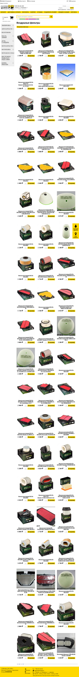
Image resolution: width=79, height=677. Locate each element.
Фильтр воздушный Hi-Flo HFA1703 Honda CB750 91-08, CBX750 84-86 (46, 52)
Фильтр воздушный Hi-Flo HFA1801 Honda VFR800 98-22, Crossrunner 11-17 (25, 402)
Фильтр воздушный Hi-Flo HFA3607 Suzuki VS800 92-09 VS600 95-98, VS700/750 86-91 (66, 560)
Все (38, 19)
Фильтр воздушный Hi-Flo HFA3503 (66, 623)
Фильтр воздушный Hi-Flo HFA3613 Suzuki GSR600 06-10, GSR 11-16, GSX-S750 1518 (46, 654)
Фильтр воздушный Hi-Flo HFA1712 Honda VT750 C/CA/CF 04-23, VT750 (25, 84)
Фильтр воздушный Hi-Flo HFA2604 (46, 307)
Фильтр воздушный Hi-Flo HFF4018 (66, 213)
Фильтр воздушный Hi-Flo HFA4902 (25, 497)
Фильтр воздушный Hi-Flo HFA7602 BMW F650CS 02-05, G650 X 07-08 (66, 496)
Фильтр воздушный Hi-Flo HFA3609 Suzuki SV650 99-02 (26, 655)
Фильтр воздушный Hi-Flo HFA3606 (46, 560)
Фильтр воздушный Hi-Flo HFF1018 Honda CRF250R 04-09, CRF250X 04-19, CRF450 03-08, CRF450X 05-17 (46, 211)
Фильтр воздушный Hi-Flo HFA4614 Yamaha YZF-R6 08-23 (25, 528)
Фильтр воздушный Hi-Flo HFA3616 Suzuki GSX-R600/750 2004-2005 (66, 307)
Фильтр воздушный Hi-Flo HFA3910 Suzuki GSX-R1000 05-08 (66, 179)
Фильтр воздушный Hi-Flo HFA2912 (25, 180)
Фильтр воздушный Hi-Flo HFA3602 (46, 117)
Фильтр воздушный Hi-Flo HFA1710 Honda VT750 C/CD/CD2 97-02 (46, 496)
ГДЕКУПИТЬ (75, 235)
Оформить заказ (6, 21)
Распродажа (32, 19)
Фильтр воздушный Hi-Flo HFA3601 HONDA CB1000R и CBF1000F (66, 433)
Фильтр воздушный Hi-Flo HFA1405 (66, 371)
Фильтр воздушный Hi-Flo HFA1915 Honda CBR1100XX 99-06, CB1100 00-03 (66, 402)
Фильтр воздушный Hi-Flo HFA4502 (46, 244)
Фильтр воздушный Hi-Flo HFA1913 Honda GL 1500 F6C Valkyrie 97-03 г (46, 148)
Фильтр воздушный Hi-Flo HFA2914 (46, 180)
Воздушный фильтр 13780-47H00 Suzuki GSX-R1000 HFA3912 (46, 591)
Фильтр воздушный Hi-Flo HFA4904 (66, 117)
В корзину (31, 56)
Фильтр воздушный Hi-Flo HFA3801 (25, 244)
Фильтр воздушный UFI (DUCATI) (66, 85)
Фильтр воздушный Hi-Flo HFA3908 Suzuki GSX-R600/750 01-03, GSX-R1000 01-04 (25, 339)
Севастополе (15, 670)
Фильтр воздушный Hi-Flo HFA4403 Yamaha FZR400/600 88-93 (66, 465)
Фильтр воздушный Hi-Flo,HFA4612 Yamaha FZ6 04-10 (46, 528)
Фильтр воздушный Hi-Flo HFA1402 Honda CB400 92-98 (46, 276)
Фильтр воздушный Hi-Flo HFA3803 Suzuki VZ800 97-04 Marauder (26, 560)
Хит (27, 19)
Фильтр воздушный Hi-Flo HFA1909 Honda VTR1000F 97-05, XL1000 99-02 (46, 402)
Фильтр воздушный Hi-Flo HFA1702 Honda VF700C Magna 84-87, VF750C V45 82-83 (66, 52)
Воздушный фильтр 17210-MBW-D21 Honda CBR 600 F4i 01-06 (25, 591)
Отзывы (3, 671)
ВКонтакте (27, 670)
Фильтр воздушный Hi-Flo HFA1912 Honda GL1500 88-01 (25, 148)
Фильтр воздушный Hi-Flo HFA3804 (25, 465)
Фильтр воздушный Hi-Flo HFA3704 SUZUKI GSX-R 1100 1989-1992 (66, 528)
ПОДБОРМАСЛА (75, 227)
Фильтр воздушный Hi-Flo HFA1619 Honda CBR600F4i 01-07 (25, 623)
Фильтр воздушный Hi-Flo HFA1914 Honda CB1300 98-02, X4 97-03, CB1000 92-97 (25, 116)
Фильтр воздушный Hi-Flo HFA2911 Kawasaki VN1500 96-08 (46, 434)
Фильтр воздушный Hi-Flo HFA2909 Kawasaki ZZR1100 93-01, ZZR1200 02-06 (66, 148)
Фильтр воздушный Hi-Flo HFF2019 (66, 591)
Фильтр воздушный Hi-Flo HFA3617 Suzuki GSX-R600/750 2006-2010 (25, 52)
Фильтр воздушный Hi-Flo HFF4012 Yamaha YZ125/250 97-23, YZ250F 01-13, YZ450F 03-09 (25, 370)
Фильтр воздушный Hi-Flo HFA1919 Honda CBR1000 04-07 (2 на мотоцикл (46, 370)
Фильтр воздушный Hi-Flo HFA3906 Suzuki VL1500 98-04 (46, 465)
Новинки (22, 19)
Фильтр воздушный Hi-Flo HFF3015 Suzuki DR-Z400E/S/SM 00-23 (66, 339)
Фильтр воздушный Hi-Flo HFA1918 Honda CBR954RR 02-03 (25, 307)
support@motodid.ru (39, 670)
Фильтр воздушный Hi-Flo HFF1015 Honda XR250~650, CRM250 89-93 (66, 244)
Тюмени (9, 670)
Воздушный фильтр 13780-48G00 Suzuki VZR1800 (66, 655)
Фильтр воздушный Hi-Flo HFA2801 (25, 276)
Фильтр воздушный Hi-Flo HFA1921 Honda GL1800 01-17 (25, 434)
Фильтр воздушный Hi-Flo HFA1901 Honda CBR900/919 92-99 (66, 275)
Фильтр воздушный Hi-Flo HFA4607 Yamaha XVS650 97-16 (46, 339)
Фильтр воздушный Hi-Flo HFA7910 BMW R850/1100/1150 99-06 (45, 85)
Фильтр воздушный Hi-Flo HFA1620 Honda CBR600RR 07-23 (46, 623)
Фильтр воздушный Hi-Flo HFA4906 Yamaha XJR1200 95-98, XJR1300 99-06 (26, 212)
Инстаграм (27, 673)
